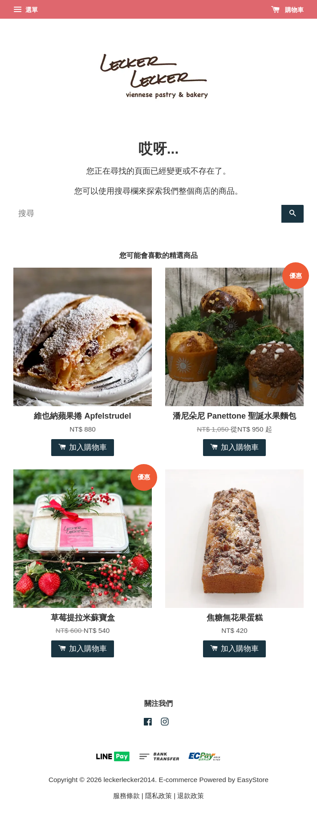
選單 (25, 10)
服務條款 (126, 795)
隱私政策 (158, 795)
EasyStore (253, 779)
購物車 (287, 10)
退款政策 (190, 795)
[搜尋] (147, 214)
